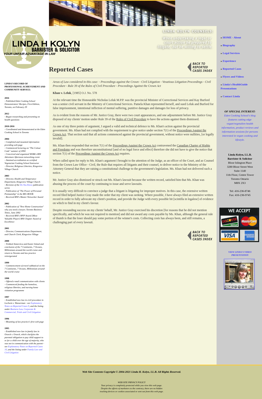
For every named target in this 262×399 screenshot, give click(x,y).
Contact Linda (231, 96)
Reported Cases (232, 68)
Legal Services (231, 53)
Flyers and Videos (233, 76)
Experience (229, 60)
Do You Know (26, 185)
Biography (229, 45)
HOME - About (232, 37)
